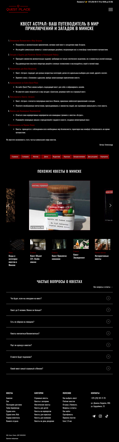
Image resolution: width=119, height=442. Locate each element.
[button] (59, 205)
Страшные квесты (41, 397)
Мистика (35, 156)
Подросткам (56, 156)
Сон (7, 401)
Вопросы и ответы (69, 407)
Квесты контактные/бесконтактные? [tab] (60, 333)
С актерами (25, 156)
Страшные (15, 156)
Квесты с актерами (41, 401)
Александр (109, 144)
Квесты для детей (41, 407)
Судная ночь (10, 411)
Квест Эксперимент (79, 256)
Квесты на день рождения (44, 420)
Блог (64, 420)
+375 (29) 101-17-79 (94, 1)
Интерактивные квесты (102, 257)
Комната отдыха (12, 420)
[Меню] (109, 9)
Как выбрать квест (70, 397)
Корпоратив (104, 156)
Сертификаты (68, 414)
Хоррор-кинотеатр (13, 417)
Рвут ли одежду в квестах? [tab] (60, 345)
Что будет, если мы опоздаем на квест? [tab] (60, 298)
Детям (46, 156)
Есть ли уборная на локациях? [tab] (60, 322)
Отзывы (66, 404)
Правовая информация (12, 438)
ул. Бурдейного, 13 (98, 406)
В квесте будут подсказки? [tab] (60, 357)
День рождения (92, 156)
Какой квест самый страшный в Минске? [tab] (60, 368)
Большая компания (79, 156)
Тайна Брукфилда (12, 407)
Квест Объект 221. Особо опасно (36, 258)
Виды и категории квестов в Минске (13, 260)
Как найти (66, 411)
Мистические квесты (42, 404)
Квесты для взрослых (42, 414)
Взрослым (67, 156)
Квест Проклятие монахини (59, 257)
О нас (70, 420)
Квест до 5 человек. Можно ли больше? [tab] (60, 310)
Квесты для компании (42, 417)
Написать (73, 404)
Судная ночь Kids (12, 414)
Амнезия (9, 397)
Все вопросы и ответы (102, 286)
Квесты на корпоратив (42, 411)
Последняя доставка (14, 404)
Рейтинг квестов (69, 401)
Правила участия (69, 417)
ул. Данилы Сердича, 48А (100, 402)
